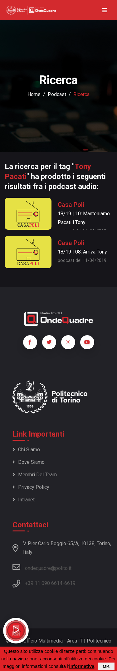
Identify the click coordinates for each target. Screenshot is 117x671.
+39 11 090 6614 (43, 583)
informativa (81, 666)
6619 (70, 583)
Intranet (23, 500)
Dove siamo (28, 462)
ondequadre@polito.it (41, 567)
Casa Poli (71, 204)
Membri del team (34, 475)
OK (106, 666)
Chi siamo (26, 450)
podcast (57, 94)
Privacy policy (30, 487)
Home (34, 94)
